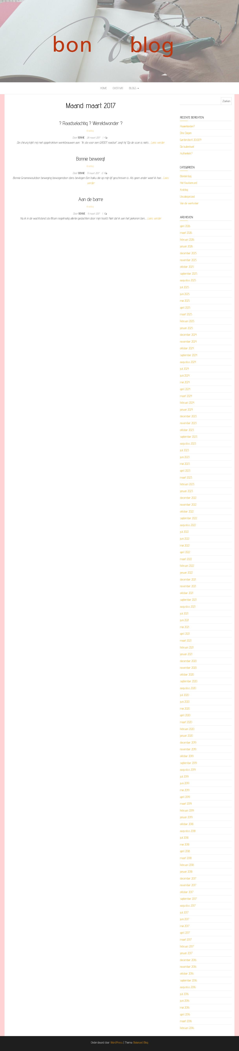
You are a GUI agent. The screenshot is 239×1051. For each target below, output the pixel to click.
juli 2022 (184, 532)
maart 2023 (186, 477)
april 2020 (185, 715)
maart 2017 (186, 939)
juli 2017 (184, 912)
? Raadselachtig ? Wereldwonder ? (90, 123)
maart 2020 (186, 722)
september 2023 (188, 436)
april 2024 (185, 389)
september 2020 (188, 681)
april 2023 (185, 470)
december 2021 (188, 579)
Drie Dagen (185, 133)
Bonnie (81, 137)
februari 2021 (187, 647)
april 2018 (185, 851)
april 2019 (185, 797)
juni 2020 (184, 701)
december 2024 (188, 335)
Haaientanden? (187, 126)
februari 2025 (187, 321)
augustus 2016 (188, 987)
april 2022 (185, 552)
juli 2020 (184, 695)
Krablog (90, 130)
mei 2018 (184, 844)
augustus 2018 (188, 831)
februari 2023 (187, 484)
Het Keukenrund (188, 183)
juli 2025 (184, 287)
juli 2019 (184, 776)
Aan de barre (90, 199)
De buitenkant (187, 147)
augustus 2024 (188, 362)
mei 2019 (184, 790)
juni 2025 (184, 294)
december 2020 (188, 661)
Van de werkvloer (189, 203)
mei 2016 (184, 1007)
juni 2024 (184, 375)
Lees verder (158, 142)
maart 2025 (186, 314)
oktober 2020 (187, 674)
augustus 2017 (188, 905)
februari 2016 (187, 1028)
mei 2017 (184, 926)
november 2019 (188, 749)
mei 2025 (185, 301)
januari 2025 (186, 328)
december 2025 (188, 253)
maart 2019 (186, 803)
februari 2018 (187, 865)
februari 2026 (187, 239)
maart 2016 (186, 1021)
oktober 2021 (186, 593)
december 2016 (188, 960)
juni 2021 (184, 620)
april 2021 (185, 634)
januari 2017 (186, 953)
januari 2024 (186, 409)
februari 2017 (187, 946)
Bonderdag (185, 176)
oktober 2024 (187, 348)
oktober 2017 (186, 892)
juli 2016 (184, 994)
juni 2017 (184, 919)
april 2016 (185, 1014)
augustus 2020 (188, 688)
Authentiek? (186, 153)
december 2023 (188, 416)
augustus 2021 (187, 606)
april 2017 (185, 933)
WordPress (116, 1042)
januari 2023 (186, 491)
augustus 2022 (188, 525)
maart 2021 (185, 640)
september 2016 (188, 980)
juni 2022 (184, 538)
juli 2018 (184, 837)
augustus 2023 (188, 443)
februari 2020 (187, 729)
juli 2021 (184, 613)
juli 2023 (184, 450)
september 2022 (188, 518)
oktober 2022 (187, 511)
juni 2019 (184, 783)
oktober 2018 (186, 824)
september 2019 (188, 763)
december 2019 (188, 742)
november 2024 (188, 341)
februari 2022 (187, 566)
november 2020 (188, 667)
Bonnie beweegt (90, 159)
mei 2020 (185, 708)
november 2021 (188, 586)
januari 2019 (186, 817)
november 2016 (188, 966)
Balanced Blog (140, 1042)
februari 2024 (187, 402)
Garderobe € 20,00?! (190, 140)
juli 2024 (184, 369)
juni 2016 (184, 1000)
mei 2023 (185, 464)
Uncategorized (187, 196)
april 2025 (185, 307)
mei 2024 (185, 382)
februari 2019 (187, 810)
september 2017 (188, 899)
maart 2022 (186, 559)
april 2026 (185, 226)
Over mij (118, 88)
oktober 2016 (187, 973)
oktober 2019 (186, 756)
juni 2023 (184, 457)
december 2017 (188, 878)
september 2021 (188, 600)
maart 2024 (186, 396)
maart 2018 (186, 858)
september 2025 (188, 273)
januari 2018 (186, 871)
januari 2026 (186, 246)
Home (103, 88)
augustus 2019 (188, 769)
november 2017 (188, 885)
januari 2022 (186, 572)
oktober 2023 (187, 430)
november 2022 (188, 504)
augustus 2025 (188, 280)
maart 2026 (186, 233)
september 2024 (188, 355)
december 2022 (188, 498)
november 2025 (188, 260)
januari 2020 (186, 735)
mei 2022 (184, 545)
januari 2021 (186, 654)
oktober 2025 (187, 267)
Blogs (134, 88)
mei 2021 (184, 627)
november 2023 (188, 423)
